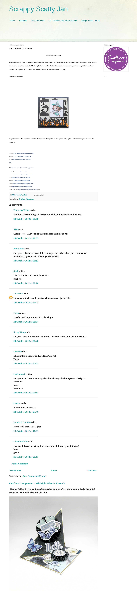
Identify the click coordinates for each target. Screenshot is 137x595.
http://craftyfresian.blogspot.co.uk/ (21, 177)
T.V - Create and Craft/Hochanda (62, 21)
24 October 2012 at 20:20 (25, 283)
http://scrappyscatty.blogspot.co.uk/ (27, 189)
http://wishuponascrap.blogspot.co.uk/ (23, 153)
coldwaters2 (19, 374)
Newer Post (15, 470)
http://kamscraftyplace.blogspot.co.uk (22, 171)
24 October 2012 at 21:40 (25, 341)
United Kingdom (26, 199)
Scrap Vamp (19, 332)
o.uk (10, 162)
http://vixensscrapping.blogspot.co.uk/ (23, 174)
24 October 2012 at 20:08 (25, 219)
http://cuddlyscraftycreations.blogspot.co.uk (22, 167)
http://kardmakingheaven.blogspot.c (21, 159)
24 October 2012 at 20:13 (25, 260)
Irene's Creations (22, 422)
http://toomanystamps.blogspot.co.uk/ (22, 186)
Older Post (92, 470)
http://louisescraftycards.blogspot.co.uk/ (23, 183)
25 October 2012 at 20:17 (25, 457)
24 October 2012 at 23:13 (25, 392)
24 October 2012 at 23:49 (25, 412)
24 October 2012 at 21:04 (25, 321)
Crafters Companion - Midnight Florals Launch (37, 483)
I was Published (38, 21)
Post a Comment (19, 463)
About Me (23, 21)
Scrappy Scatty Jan (38, 9)
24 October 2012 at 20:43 (25, 302)
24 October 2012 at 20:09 (25, 238)
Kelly (16, 229)
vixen (16, 313)
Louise (16, 403)
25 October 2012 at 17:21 (25, 431)
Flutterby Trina (21, 210)
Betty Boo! (18, 248)
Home (12, 21)
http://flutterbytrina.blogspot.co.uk (22, 156)
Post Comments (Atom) (34, 476)
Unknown (18, 293)
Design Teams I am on (90, 21)
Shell (15, 271)
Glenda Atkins (20, 441)
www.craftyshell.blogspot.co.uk (22, 180)
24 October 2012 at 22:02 (25, 363)
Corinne (17, 351)
